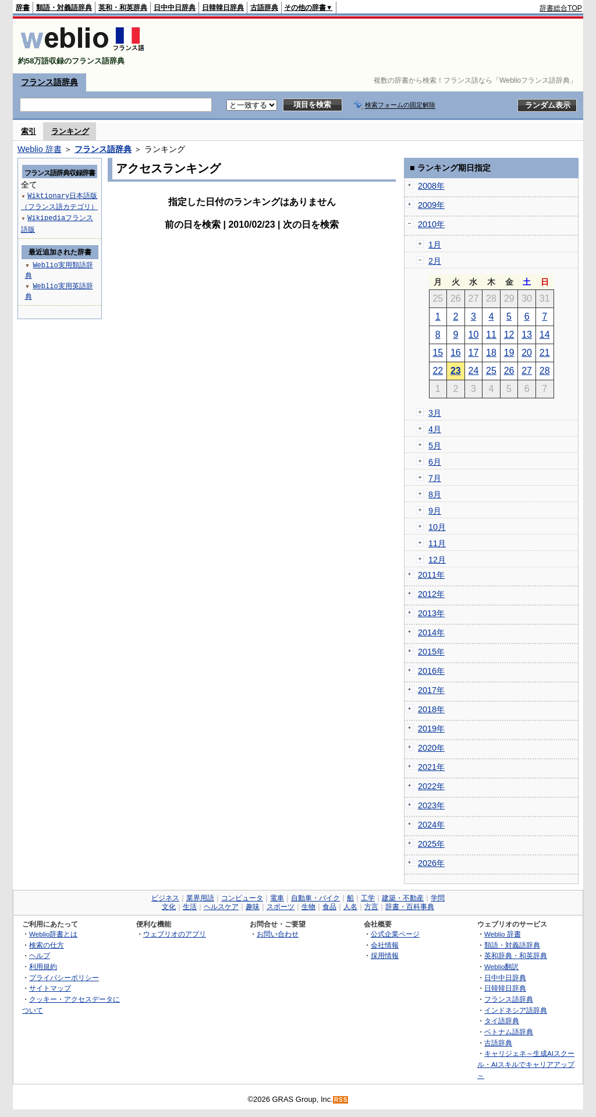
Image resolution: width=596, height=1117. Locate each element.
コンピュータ (242, 898)
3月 (434, 413)
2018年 (431, 709)
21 (545, 353)
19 (509, 353)
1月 (434, 244)
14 (545, 335)
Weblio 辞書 (39, 149)
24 (474, 371)
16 (455, 353)
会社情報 (385, 945)
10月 (437, 527)
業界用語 (200, 898)
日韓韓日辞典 (223, 7)
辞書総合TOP (561, 8)
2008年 (431, 185)
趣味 (253, 906)
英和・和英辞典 (122, 7)
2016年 (431, 671)
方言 (371, 906)
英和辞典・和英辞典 (515, 955)
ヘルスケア (221, 906)
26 (509, 371)
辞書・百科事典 (409, 906)
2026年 (431, 863)
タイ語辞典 (501, 1020)
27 (527, 371)
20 (527, 353)
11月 (437, 543)
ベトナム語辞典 (508, 1031)
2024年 (431, 824)
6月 (434, 461)
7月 (434, 478)
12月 (437, 559)
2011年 (431, 574)
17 (474, 353)
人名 (350, 906)
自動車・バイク (315, 898)
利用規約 (43, 966)
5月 (434, 445)
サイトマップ (50, 988)
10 (474, 335)
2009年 (431, 205)
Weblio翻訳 (501, 966)
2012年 (431, 594)
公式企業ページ (395, 934)
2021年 (431, 767)
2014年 (431, 632)
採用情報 (385, 955)
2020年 (431, 747)
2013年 (431, 613)
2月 (434, 261)
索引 (28, 131)
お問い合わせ (278, 934)
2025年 (431, 844)
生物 (308, 906)
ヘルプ (39, 955)
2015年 (431, 651)
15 (437, 353)
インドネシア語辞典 (515, 1010)
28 (545, 371)
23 (455, 371)
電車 (277, 898)
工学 (368, 898)
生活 (190, 906)
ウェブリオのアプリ (174, 934)
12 (509, 335)
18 (491, 353)
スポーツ (281, 906)
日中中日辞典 (175, 7)
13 (527, 335)
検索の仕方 (46, 945)
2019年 (431, 728)
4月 (434, 429)
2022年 (431, 786)
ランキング (70, 131)
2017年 (431, 690)
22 (437, 371)
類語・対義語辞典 (64, 7)
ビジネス (165, 898)
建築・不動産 (403, 898)
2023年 (431, 805)
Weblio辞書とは (53, 934)
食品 (329, 906)
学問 (438, 898)
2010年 (431, 224)
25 (491, 371)
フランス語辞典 (49, 82)
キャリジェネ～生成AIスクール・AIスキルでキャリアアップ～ (525, 1064)
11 (491, 335)
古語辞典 (264, 7)
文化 (169, 906)
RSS (341, 1100)
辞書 (23, 7)
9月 (434, 510)
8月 (434, 494)
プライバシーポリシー (64, 977)
